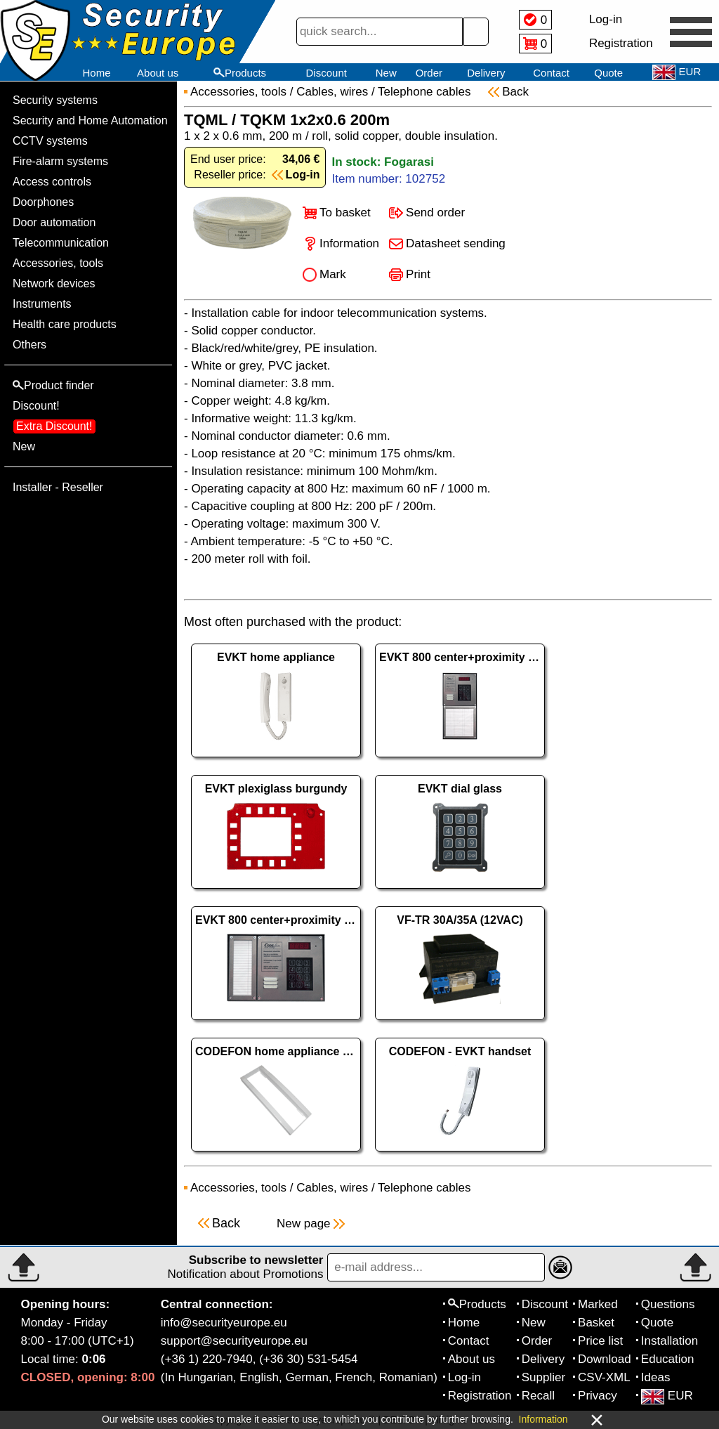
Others (29, 345)
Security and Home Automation (90, 120)
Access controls (52, 182)
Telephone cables (426, 91)
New (386, 73)
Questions (668, 1304)
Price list (600, 1341)
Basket (596, 1322)
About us (157, 73)
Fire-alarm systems (60, 161)
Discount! (36, 406)
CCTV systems (50, 141)
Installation (669, 1341)
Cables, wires (332, 91)
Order (429, 73)
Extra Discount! (54, 426)
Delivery (486, 73)
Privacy (597, 1395)
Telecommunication (61, 243)
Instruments (42, 304)
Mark (332, 274)
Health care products (65, 324)
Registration (480, 1395)
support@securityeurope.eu (234, 1341)
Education (667, 1359)
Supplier (543, 1377)
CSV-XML (604, 1377)
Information (349, 243)
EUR (667, 1395)
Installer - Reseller (58, 487)
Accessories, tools (58, 263)
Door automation (54, 222)
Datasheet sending (456, 243)
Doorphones (43, 202)
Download (604, 1359)
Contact (551, 73)
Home (96, 73)
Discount (326, 73)
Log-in (464, 1377)
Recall (538, 1395)
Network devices (54, 283)
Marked (598, 1304)
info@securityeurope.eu (224, 1322)
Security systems (55, 100)
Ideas (656, 1377)
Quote (608, 73)
